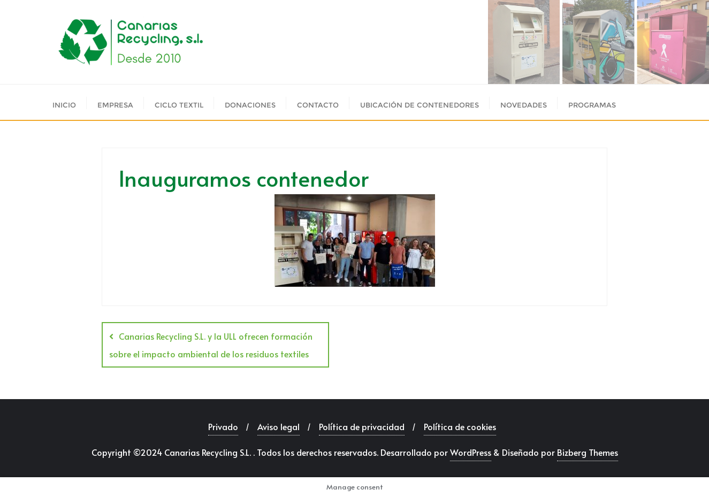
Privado (223, 426)
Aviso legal (278, 426)
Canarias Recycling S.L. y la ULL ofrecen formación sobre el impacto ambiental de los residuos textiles (210, 345)
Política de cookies (460, 426)
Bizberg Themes (587, 452)
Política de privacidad (362, 426)
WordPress (470, 452)
